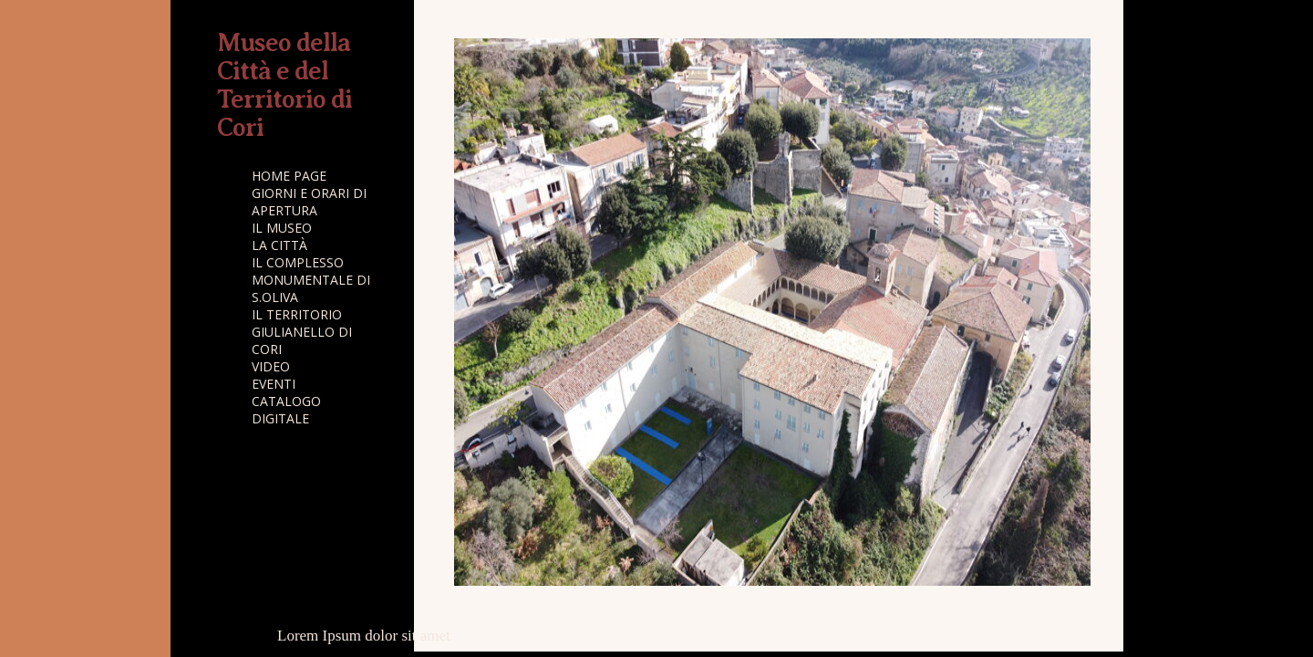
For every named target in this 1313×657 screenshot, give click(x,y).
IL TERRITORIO (297, 314)
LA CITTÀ (279, 245)
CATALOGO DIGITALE (286, 409)
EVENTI (273, 383)
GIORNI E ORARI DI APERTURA (309, 201)
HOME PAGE (289, 175)
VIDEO (271, 366)
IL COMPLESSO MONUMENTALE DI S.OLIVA (311, 280)
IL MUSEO (282, 227)
